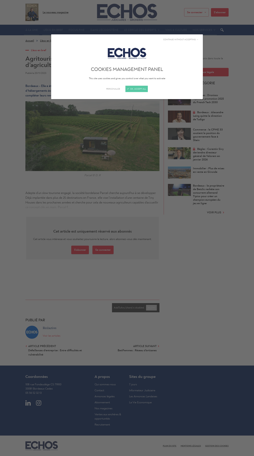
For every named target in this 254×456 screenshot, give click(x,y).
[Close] (127, 228)
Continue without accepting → (180, 39)
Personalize (113, 89)
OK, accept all (136, 89)
